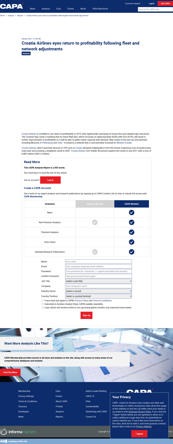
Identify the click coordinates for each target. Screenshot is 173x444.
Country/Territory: (49, 296)
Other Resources (100, 8)
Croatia (78, 147)
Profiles (59, 406)
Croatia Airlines (29, 133)
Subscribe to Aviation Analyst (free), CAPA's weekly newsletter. (72, 304)
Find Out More (10, 372)
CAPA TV (90, 396)
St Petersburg (46, 142)
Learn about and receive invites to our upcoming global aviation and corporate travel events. (87, 307)
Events (70, 8)
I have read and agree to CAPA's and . (77, 300)
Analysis (46, 8)
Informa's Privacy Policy (140, 411)
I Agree (139, 433)
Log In (151, 3)
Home (2, 15)
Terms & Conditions (102, 300)
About (83, 8)
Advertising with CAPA (96, 411)
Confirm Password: (50, 276)
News (32, 8)
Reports (20, 15)
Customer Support (132, 3)
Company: (46, 286)
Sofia (59, 142)
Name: (44, 261)
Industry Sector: (48, 291)
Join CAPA (165, 3)
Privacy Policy (81, 300)
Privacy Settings (144, 426)
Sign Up (86, 315)
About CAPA (61, 401)
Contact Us (91, 416)
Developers (23, 411)
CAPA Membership (33, 196)
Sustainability (92, 406)
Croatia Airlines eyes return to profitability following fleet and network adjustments (57, 15)
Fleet (88, 401)
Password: (46, 271)
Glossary (22, 406)
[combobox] (155, 9)
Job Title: (45, 281)
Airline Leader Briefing (96, 391)
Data (58, 8)
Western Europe (124, 142)
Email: (44, 266)
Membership (24, 391)
